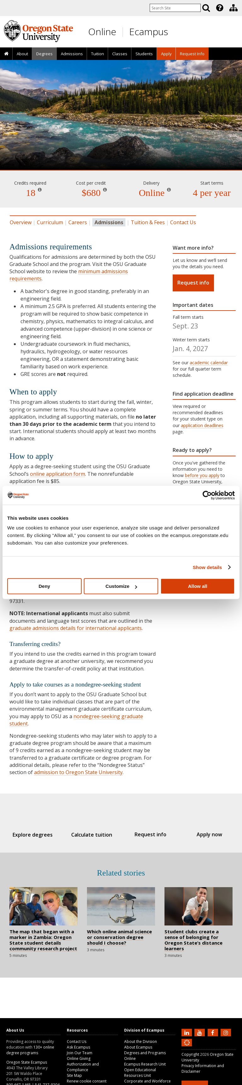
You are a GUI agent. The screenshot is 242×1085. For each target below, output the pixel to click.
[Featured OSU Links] (219, 8)
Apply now (203, 834)
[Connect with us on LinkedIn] (187, 1032)
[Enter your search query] (175, 8)
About (22, 54)
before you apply (202, 475)
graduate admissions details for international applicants (75, 628)
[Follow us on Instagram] (227, 1032)
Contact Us (183, 222)
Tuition (97, 54)
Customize (121, 586)
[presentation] (219, 8)
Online (102, 31)
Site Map (74, 1075)
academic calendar (209, 363)
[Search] (206, 8)
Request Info (192, 54)
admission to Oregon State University (78, 772)
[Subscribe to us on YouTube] (200, 1032)
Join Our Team (79, 1052)
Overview (21, 222)
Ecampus (148, 31)
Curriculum (50, 222)
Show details (207, 567)
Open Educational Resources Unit (140, 1072)
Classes (119, 54)
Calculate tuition (93, 834)
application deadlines (202, 425)
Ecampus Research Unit (145, 1064)
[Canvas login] (187, 1047)
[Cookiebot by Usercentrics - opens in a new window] (207, 495)
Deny (44, 586)
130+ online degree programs (30, 1049)
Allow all (197, 586)
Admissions (72, 54)
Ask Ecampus (78, 1047)
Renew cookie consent (87, 1081)
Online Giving (78, 1058)
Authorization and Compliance (83, 1066)
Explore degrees (39, 834)
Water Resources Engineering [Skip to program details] (121, 152)
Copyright (190, 1054)
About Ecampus (138, 1047)
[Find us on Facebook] (214, 1032)
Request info (193, 282)
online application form (57, 473)
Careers (77, 222)
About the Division (140, 1041)
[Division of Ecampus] (233, 8)
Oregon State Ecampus (26, 1062)
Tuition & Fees (148, 222)
